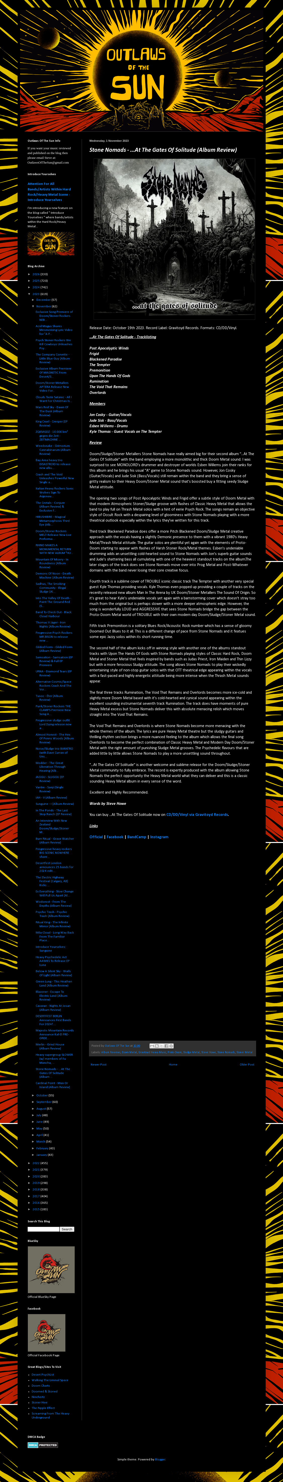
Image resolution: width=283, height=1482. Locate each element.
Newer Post (99, 1064)
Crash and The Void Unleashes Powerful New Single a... (55, 478)
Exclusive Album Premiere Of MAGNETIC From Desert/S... (53, 372)
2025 (36, 281)
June (39, 1121)
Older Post (247, 1064)
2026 (36, 274)
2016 (36, 1203)
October (42, 1095)
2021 (36, 1169)
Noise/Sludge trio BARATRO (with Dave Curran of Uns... (54, 752)
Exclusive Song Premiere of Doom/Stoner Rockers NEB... (54, 315)
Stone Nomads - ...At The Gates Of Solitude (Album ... (53, 1073)
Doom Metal (129, 1052)
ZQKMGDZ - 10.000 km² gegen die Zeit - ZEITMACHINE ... (52, 435)
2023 (36, 294)
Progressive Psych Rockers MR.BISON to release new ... (54, 636)
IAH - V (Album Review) (51, 797)
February (42, 1148)
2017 (36, 1196)
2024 (36, 287)
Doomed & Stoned (45, 1391)
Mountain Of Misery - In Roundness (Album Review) (52, 563)
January (42, 1155)
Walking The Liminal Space (50, 1380)
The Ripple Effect (43, 1408)
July (39, 1115)
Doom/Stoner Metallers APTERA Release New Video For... (52, 386)
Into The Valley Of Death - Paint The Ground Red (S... (53, 602)
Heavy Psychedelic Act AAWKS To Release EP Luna (53, 961)
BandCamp (136, 837)
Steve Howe (208, 1052)
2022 (36, 1163)
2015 (36, 1209)
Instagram (159, 837)
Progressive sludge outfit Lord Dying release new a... (53, 724)
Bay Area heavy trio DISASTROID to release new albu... (53, 464)
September (44, 1102)
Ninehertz (38, 1397)
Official (96, 837)
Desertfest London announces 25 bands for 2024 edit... (54, 867)
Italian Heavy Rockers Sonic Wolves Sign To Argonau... (55, 492)
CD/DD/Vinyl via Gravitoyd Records (197, 815)
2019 (36, 1183)
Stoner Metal (245, 1052)
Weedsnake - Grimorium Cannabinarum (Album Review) (53, 449)
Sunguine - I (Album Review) (55, 804)
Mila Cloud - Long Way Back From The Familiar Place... (55, 936)
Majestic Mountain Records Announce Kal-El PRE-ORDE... (55, 1034)
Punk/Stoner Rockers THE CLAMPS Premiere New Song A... (53, 710)
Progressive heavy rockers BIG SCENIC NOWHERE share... (54, 853)
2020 (36, 1176)
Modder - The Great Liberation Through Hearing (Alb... (51, 766)
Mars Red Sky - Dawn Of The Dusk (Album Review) (52, 411)
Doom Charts (41, 1385)
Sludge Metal (191, 1052)
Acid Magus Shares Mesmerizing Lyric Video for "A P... (54, 330)
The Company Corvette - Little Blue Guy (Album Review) (53, 358)
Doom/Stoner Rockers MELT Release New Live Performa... (53, 535)
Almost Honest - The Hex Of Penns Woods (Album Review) (55, 738)
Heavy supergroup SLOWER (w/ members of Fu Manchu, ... (54, 1058)
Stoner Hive (40, 1402)
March (41, 1141)
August (41, 1108)
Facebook (115, 837)
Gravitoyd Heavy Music (152, 1052)
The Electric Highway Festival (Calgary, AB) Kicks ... (52, 881)
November (44, 306)
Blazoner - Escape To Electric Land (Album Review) (51, 995)
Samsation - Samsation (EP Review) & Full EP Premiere (54, 661)
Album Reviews (110, 1052)
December (44, 300)
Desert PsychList (43, 1374)
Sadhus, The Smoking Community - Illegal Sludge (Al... (51, 587)
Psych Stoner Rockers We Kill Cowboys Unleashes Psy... (54, 344)
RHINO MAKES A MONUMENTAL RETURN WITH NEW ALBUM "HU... (54, 549)
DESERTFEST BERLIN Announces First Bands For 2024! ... (53, 1020)
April (39, 1135)
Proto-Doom (175, 1052)
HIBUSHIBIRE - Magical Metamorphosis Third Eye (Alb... (53, 520)
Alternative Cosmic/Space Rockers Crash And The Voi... (53, 685)
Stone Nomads (226, 1052)
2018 (36, 1189)
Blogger (160, 1459)
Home (173, 1064)
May (39, 1128)
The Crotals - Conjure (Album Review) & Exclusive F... (50, 506)
